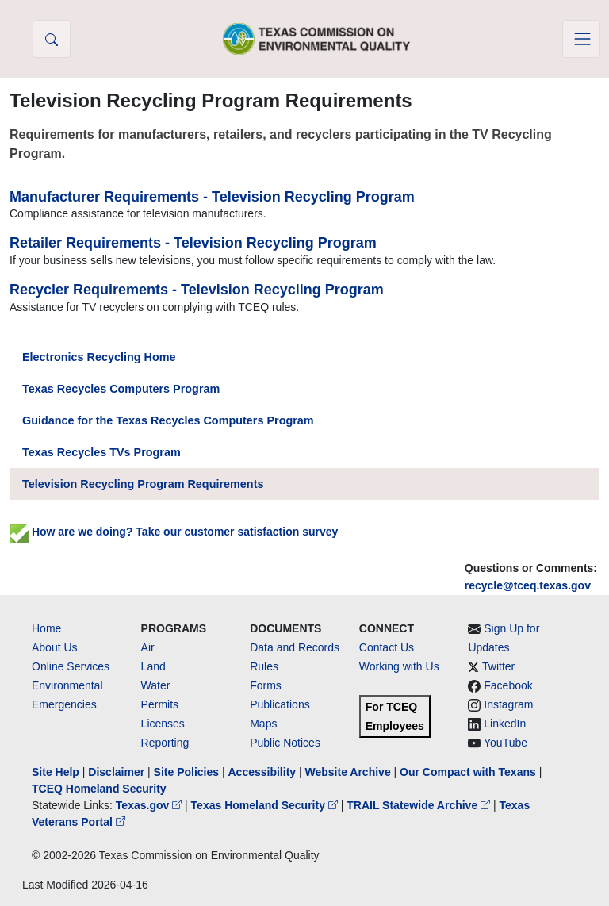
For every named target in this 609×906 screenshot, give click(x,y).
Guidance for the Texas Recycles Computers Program (168, 420)
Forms (266, 685)
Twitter (498, 666)
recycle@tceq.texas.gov (528, 585)
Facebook (508, 685)
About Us (55, 647)
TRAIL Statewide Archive (420, 805)
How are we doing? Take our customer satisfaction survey (174, 531)
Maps (263, 723)
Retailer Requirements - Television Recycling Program (193, 243)
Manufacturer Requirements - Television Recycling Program (212, 197)
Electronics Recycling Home (99, 357)
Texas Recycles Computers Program (121, 388)
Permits (159, 704)
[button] (52, 39)
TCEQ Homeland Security (99, 788)
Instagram (508, 704)
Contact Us (386, 647)
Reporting (165, 742)
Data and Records (294, 647)
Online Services (70, 666)
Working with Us (399, 666)
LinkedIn (505, 723)
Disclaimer (116, 772)
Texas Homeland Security (266, 805)
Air (148, 647)
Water (155, 685)
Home (46, 628)
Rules (264, 666)
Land (153, 666)
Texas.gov (150, 805)
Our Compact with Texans (468, 772)
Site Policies (186, 772)
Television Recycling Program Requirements (142, 484)
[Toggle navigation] (581, 39)
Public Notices (285, 742)
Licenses (163, 723)
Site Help (55, 772)
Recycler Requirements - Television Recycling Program (197, 290)
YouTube (505, 742)
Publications (280, 704)
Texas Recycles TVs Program (101, 452)
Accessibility (263, 772)
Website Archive (348, 772)
